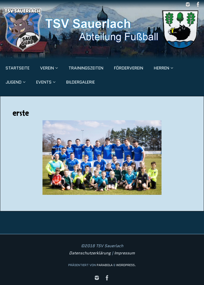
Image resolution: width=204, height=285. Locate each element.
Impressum (124, 253)
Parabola (105, 265)
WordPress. (126, 265)
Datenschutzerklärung (90, 253)
